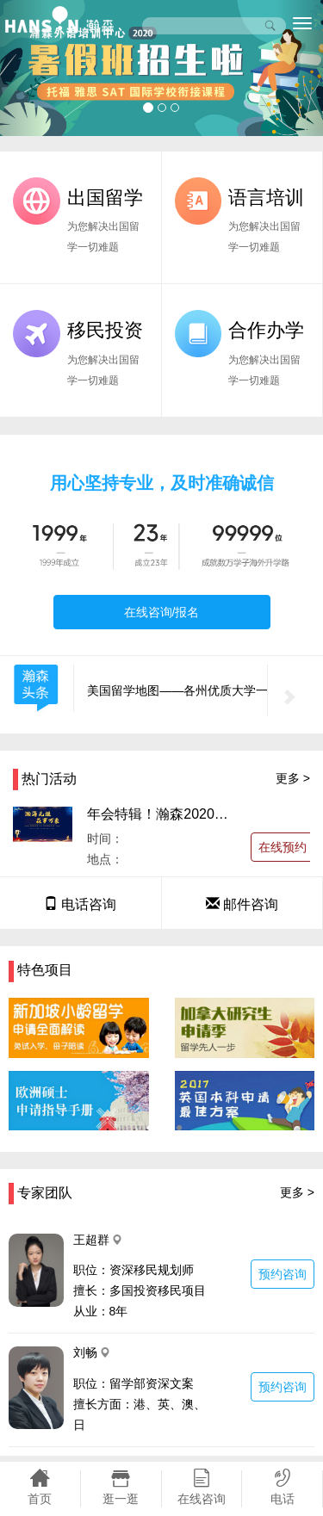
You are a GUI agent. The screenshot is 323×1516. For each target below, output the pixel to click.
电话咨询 (80, 904)
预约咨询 (282, 1274)
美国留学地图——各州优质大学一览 (183, 690)
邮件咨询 (242, 904)
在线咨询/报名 (162, 612)
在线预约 (282, 847)
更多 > (293, 778)
